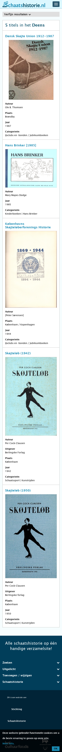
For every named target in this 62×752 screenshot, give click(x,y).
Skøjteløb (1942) (18, 353)
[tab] (31, 14)
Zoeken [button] (31, 662)
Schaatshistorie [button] (31, 681)
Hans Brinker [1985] (20, 145)
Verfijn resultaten (17, 14)
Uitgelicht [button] (31, 669)
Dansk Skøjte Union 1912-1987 (29, 36)
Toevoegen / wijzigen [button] (31, 675)
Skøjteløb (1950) (18, 490)
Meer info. (8, 744)
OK (56, 749)
